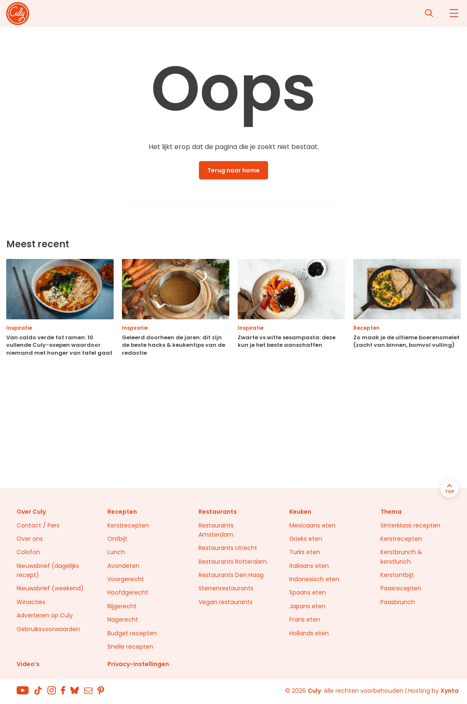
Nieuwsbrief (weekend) (50, 588)
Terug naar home (233, 170)
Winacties (31, 602)
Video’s (28, 664)
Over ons (30, 539)
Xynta (449, 691)
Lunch (116, 552)
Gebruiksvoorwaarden (48, 629)
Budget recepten (132, 633)
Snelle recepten (130, 646)
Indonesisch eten (314, 579)
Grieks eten (305, 539)
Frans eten (304, 619)
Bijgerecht (122, 606)
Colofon (28, 552)
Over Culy (31, 511)
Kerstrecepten (128, 525)
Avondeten (123, 566)
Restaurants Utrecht (228, 548)
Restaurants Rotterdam (233, 561)
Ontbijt (117, 539)
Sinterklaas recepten (410, 525)
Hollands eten (309, 633)
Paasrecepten (400, 588)
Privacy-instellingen (138, 664)
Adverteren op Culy (45, 615)
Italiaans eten (309, 566)
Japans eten (307, 606)
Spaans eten (307, 592)
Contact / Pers (38, 525)
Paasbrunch (397, 602)
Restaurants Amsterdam (216, 530)
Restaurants (218, 511)
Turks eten (304, 552)
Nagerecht (122, 619)
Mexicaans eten (312, 525)
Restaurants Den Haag (231, 575)
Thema (391, 511)
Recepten (122, 511)
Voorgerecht (125, 579)
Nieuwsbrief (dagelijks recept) (48, 570)
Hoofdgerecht (127, 592)
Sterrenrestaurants (226, 588)
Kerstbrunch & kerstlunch (401, 556)
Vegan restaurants (226, 602)
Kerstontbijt (397, 575)
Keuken (300, 511)
